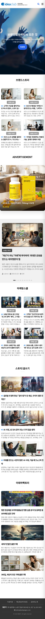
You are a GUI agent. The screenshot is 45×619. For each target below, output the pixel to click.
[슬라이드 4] (20, 280)
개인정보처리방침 (21, 602)
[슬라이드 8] (27, 280)
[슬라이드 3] (18, 280)
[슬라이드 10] (31, 280)
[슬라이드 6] (24, 280)
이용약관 (10, 602)
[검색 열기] (38, 4)
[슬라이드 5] (22, 280)
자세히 (22, 47)
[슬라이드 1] (14, 280)
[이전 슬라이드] (3, 41)
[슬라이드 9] (29, 280)
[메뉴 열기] (42, 4)
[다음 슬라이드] (41, 41)
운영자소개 (34, 602)
